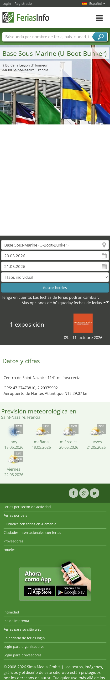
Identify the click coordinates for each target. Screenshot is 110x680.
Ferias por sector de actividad (27, 507)
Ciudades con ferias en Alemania (30, 524)
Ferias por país (15, 515)
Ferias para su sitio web (23, 629)
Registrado (23, 3)
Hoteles (10, 549)
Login (6, 3)
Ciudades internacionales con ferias (32, 532)
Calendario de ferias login (24, 638)
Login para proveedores (23, 655)
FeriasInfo (26, 17)
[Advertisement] (53, 180)
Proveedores (13, 541)
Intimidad (11, 612)
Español (97, 3)
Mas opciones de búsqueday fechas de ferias (61, 302)
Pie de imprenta (16, 620)
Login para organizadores (24, 646)
